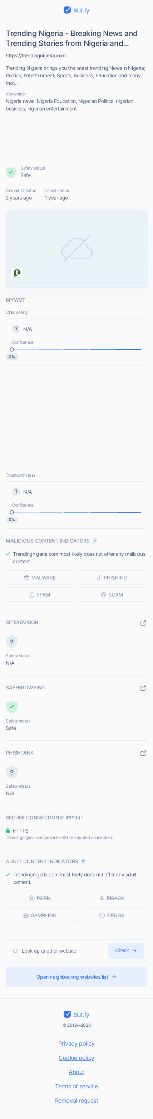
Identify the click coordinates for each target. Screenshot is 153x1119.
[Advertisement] (76, 138)
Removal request (76, 1100)
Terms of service (76, 1086)
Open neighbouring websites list (76, 977)
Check (126, 951)
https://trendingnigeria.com (36, 55)
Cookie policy (76, 1057)
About (76, 1072)
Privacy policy (76, 1043)
